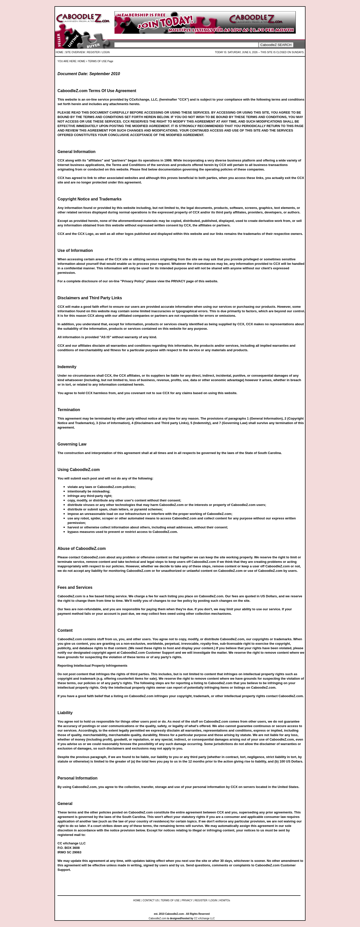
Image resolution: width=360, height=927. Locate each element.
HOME (59, 52)
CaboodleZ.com (157, 918)
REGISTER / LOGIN (98, 52)
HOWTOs (224, 900)
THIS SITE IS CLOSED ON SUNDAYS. (282, 52)
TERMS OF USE (170, 900)
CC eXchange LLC (204, 918)
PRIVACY (187, 900)
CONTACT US (151, 900)
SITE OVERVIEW (75, 52)
